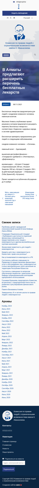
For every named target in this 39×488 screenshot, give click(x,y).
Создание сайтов (9, 485)
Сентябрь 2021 (8, 355)
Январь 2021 (7, 376)
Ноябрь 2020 (7, 382)
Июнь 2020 (6, 397)
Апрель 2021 (7, 367)
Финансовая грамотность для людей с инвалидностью (16, 248)
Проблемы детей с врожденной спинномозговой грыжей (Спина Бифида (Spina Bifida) (17, 229)
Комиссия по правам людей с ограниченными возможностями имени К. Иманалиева (19, 45)
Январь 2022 (7, 345)
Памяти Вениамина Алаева (12, 289)
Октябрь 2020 (7, 385)
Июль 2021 (6, 361)
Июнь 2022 (6, 330)
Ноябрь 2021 (7, 351)
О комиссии (6, 445)
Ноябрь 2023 (7, 306)
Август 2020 (6, 391)
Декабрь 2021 (7, 348)
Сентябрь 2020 (8, 388)
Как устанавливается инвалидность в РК (17, 257)
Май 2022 (5, 333)
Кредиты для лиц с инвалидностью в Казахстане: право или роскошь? (16, 253)
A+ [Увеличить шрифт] (8, 18)
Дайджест (6, 104)
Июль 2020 (6, 394)
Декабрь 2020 (7, 379)
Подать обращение (19, 13)
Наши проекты (8, 452)
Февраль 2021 (7, 373)
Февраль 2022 (7, 342)
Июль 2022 (6, 327)
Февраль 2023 (7, 315)
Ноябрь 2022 (7, 318)
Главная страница (9, 441)
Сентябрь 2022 (8, 321)
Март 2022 (6, 339)
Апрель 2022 (7, 336)
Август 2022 (6, 324)
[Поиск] (35, 55)
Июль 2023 (6, 309)
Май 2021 (5, 364)
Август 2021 (6, 358)
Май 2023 (5, 312)
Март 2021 (6, 370)
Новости (5, 448)
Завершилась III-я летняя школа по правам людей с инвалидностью (18, 293)
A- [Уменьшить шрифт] (11, 18)
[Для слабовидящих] (14, 18)
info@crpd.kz (19, 2)
